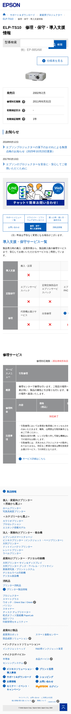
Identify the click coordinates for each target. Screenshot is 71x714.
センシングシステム (13, 663)
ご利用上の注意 (47, 697)
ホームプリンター (12, 508)
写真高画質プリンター (14, 511)
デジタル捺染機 (11, 576)
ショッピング (46, 677)
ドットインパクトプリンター (17, 547)
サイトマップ (23, 697)
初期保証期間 (16, 119)
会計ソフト (8, 618)
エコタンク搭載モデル (14, 527)
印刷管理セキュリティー (15, 622)
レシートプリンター (13, 550)
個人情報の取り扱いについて (23, 701)
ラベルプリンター (12, 553)
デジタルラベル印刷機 (14, 573)
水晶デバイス (42, 659)
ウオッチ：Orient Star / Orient (18, 602)
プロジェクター (11, 596)
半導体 (6, 659)
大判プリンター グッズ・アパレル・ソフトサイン (28, 566)
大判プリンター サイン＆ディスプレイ (22, 563)
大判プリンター (11, 543)
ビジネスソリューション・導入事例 (20, 671)
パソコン (7, 605)
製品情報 (11, 491)
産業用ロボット (11, 634)
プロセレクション (12, 524)
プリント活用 (46, 669)
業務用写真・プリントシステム (19, 569)
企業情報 (11, 681)
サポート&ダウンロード (19, 677)
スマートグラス (11, 599)
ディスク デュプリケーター (17, 612)
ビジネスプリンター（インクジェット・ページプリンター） (33, 540)
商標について (41, 700)
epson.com (52, 702)
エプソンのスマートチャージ (17, 537)
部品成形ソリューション (15, 638)
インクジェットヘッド (14, 649)
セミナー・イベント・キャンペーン (18, 688)
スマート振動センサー (47, 634)
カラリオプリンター (13, 521)
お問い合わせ (46, 681)
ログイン (47, 686)
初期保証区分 (16, 110)
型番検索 (11, 43)
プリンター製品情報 (17, 589)
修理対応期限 (16, 101)
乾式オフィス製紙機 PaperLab (18, 615)
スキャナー (8, 609)
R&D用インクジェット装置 (49, 649)
